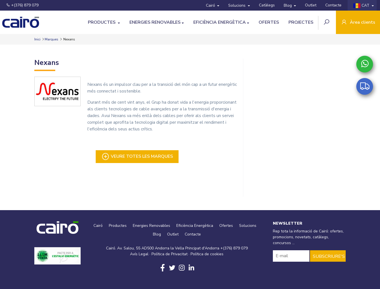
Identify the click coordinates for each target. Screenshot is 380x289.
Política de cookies (207, 254)
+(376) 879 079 (22, 5)
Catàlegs (267, 5)
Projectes (300, 22)
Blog (288, 5)
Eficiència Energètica (219, 22)
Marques (51, 39)
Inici (37, 39)
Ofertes (269, 22)
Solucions (237, 5)
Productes (102, 22)
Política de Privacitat (169, 254)
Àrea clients (358, 23)
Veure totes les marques (137, 156)
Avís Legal (139, 254)
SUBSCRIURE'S (329, 256)
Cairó (211, 5)
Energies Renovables (155, 22)
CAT (362, 5)
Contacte (333, 5)
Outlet (310, 5)
